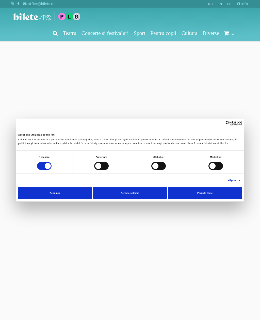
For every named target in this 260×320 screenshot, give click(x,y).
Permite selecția (130, 193)
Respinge (55, 193)
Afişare (232, 180)
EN (220, 4)
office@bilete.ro (39, 4)
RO (210, 4)
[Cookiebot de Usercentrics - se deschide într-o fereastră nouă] (220, 123)
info (242, 4)
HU (229, 4)
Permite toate (205, 193)
